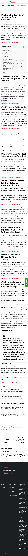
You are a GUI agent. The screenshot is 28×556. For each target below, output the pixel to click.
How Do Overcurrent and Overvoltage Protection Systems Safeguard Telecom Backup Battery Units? (23, 522)
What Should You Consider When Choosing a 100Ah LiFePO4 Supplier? (13, 455)
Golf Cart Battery (10, 5)
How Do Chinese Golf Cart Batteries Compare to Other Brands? (14, 49)
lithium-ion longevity (17, 427)
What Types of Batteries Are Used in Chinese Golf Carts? (13, 52)
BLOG (20, 482)
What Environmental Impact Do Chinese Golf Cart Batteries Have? (13, 61)
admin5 (15, 451)
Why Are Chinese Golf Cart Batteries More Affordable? (12, 55)
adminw (22, 12)
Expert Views (6, 69)
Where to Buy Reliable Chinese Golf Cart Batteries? (12, 64)
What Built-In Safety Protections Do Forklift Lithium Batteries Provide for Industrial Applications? (22, 544)
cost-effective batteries (6, 427)
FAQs (4, 72)
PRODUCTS (12, 482)
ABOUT (2, 482)
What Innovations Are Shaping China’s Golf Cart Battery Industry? (13, 67)
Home (2, 5)
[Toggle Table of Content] (24, 47)
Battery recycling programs (10, 426)
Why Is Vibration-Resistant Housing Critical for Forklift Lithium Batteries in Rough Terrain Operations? (23, 511)
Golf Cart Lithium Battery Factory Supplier (10, 42)
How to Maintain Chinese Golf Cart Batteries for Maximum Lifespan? (14, 58)
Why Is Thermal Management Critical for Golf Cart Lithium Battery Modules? (22, 502)
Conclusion (5, 71)
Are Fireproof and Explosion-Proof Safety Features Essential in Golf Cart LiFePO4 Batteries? (23, 533)
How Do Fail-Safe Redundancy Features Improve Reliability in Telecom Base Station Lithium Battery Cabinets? (22, 490)
